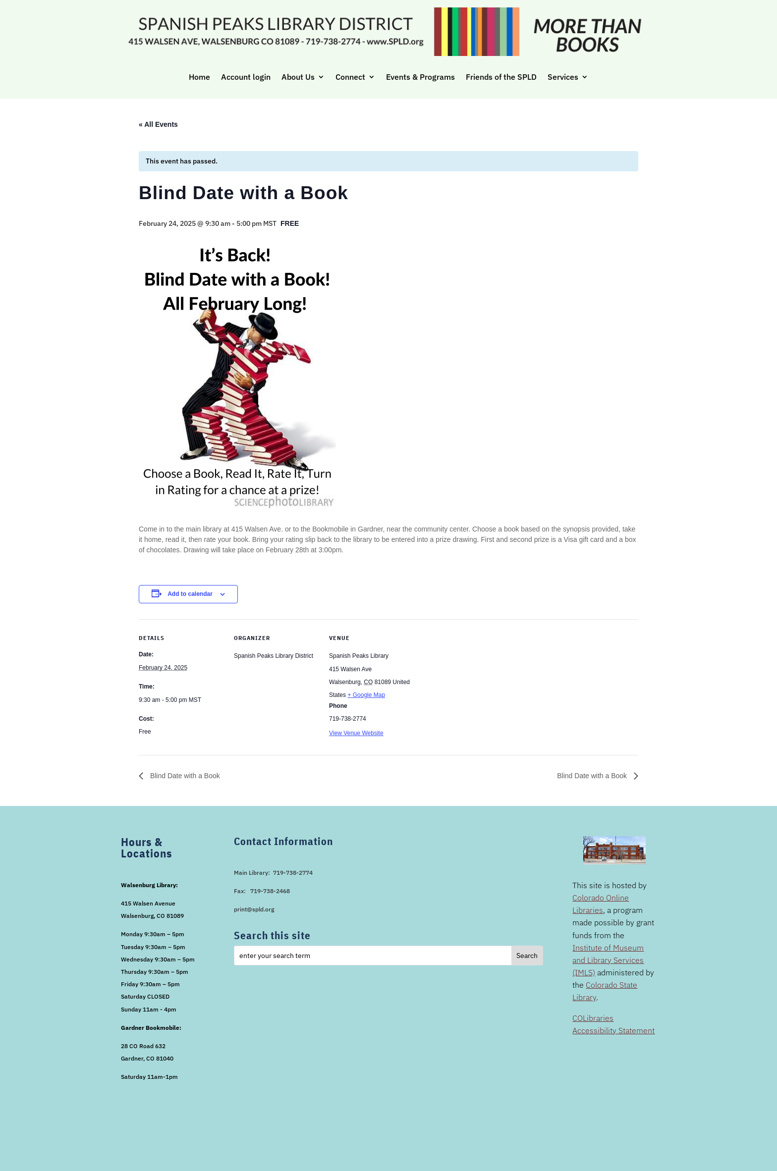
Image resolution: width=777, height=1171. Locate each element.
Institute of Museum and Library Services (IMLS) (608, 960)
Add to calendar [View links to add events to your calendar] (190, 593)
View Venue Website (356, 733)
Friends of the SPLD (501, 77)
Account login (246, 77)
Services (563, 77)
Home (199, 77)
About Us (298, 77)
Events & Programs (420, 77)
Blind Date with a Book (184, 776)
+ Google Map (366, 695)
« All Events (158, 124)
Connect (350, 77)
